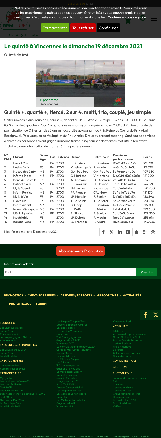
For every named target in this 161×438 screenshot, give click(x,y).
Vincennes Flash (122, 321)
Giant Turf (62, 396)
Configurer (108, 27)
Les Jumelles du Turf (11, 390)
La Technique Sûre (10, 403)
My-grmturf (7, 378)
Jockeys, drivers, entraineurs (129, 378)
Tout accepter (55, 27)
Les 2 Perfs (62, 362)
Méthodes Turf (10, 373)
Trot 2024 (6, 396)
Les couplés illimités (11, 384)
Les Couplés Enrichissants (71, 393)
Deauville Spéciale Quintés (71, 324)
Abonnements (8, 340)
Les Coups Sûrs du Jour (13, 349)
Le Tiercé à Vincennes (69, 330)
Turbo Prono (7, 330)
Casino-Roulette (122, 343)
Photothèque (20, 304)
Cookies (114, 17)
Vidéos (117, 406)
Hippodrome (49, 100)
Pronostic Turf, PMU (124, 400)
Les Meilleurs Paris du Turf (71, 400)
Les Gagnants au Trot (68, 390)
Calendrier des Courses (126, 352)
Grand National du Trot (126, 337)
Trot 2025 (6, 387)
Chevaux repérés (42, 295)
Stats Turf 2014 (65, 384)
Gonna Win (62, 334)
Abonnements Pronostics (80, 250)
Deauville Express (66, 374)
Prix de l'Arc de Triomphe (127, 340)
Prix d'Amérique (122, 346)
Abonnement (122, 366)
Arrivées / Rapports (76, 295)
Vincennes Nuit (65, 406)
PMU (115, 381)
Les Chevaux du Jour (11, 327)
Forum (41, 304)
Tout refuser (83, 27)
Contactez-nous (124, 360)
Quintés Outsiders (66, 378)
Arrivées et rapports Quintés (129, 334)
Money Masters (65, 352)
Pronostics (13, 295)
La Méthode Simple (67, 359)
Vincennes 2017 (65, 343)
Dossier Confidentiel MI (69, 387)
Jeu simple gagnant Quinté (15, 337)
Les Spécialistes (65, 327)
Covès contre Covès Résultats (73, 349)
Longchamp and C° (67, 381)
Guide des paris (122, 356)
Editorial (118, 349)
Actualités (132, 295)
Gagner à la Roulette (68, 368)
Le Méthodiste (8, 356)
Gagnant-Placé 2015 (68, 340)
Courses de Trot (122, 390)
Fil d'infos (118, 330)
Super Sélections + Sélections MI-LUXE (22, 393)
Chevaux (118, 384)
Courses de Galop (123, 387)
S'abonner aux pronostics (18, 344)
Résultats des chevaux (12, 368)
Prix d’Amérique (122, 403)
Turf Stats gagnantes (68, 337)
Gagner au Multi (65, 403)
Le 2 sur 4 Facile (65, 356)
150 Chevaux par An (67, 365)
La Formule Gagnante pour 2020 (75, 346)
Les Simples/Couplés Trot (71, 321)
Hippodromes (107, 295)
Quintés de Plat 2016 (12, 400)
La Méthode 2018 (10, 406)
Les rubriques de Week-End (15, 381)
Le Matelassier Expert (69, 371)
